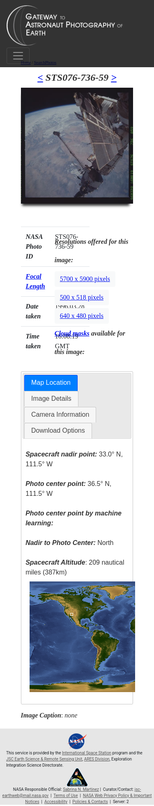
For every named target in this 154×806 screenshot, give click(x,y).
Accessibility (55, 801)
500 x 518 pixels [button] (81, 297)
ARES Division (97, 759)
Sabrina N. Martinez (81, 789)
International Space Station (86, 753)
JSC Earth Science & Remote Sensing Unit (44, 759)
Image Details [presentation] (51, 398)
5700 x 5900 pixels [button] (85, 278)
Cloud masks (72, 333)
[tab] (51, 383)
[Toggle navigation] (18, 56)
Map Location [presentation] (51, 382)
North (69, 542)
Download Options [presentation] (58, 430)
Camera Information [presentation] (60, 414)
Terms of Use (65, 795)
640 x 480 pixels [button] (81, 315)
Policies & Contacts (90, 801)
